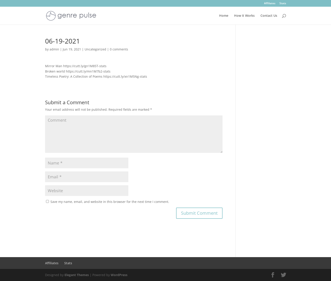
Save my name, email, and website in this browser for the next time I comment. (109, 202)
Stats (282, 3)
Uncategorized (95, 49)
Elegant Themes (77, 275)
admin (54, 49)
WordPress (119, 275)
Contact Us (268, 16)
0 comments (119, 49)
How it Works (244, 16)
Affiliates (269, 3)
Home (223, 16)
